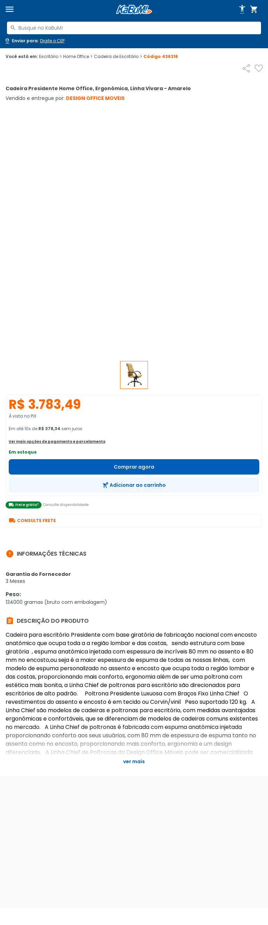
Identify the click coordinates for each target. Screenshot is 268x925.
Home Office (77, 56)
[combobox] (134, 28)
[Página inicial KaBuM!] (134, 10)
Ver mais (134, 761)
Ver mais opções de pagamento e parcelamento (57, 441)
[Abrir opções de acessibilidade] (242, 9)
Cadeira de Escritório (118, 56)
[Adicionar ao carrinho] (134, 485)
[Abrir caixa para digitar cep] (34, 41)
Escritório (50, 56)
